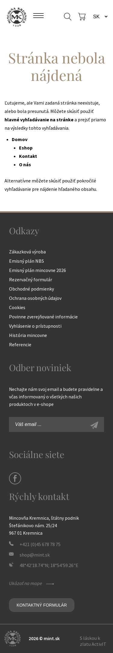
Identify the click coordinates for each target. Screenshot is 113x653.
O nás (25, 164)
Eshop (26, 148)
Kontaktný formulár (42, 605)
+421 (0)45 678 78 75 (40, 544)
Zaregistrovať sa (100, 425)
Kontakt (28, 156)
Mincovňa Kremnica (17, 16)
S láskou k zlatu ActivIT (93, 641)
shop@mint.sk (35, 555)
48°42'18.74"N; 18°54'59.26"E (49, 565)
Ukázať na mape (32, 583)
